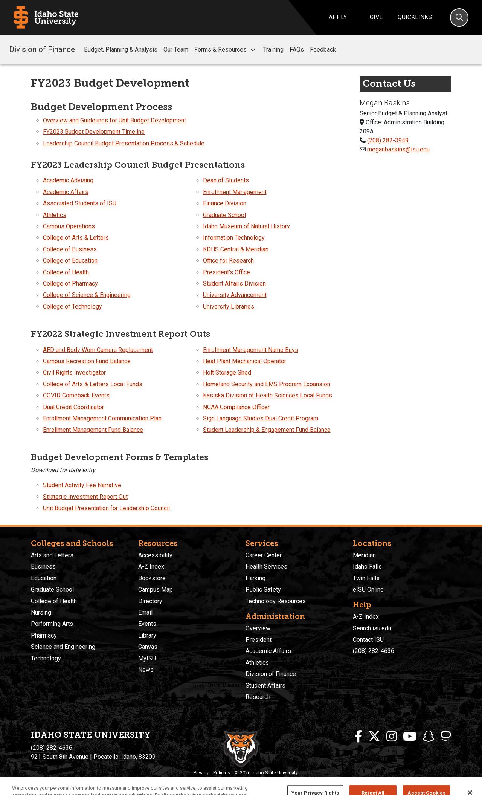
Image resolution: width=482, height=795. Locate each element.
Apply (338, 17)
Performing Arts (52, 623)
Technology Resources (276, 601)
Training (273, 49)
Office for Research (228, 260)
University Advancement (235, 294)
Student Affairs (265, 685)
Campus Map (155, 589)
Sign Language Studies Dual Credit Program (260, 418)
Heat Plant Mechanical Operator (244, 361)
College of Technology (72, 306)
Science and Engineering (63, 646)
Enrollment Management (235, 192)
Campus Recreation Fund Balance (87, 361)
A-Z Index (151, 566)
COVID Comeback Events (76, 395)
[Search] (459, 17)
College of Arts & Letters (76, 237)
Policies (221, 772)
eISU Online (368, 589)
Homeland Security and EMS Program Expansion (266, 384)
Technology (46, 658)
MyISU (147, 658)
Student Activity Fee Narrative (82, 485)
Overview (258, 628)
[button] (252, 50)
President (259, 639)
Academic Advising (68, 180)
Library (147, 635)
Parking (255, 578)
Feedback (323, 49)
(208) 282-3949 (388, 140)
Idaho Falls (367, 566)
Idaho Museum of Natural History (246, 226)
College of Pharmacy (70, 283)
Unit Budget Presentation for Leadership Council (106, 508)
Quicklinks (415, 17)
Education (43, 578)
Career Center (264, 555)
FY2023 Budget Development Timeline (94, 131)
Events (147, 623)
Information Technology (234, 237)
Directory (150, 601)
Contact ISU (368, 639)
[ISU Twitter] (374, 736)
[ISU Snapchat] (429, 736)
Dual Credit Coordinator (73, 407)
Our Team (175, 49)
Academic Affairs (65, 192)
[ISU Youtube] (409, 736)
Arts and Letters (52, 555)
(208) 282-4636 (373, 650)
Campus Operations (69, 226)
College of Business (70, 249)
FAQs (297, 49)
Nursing (41, 612)
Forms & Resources (225, 50)
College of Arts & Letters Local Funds (92, 384)
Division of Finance (42, 49)
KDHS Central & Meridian (235, 249)
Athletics (54, 215)
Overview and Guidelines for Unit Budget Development (114, 120)
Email (145, 612)
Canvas (147, 646)
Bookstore (152, 578)
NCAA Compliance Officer (236, 407)
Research (258, 696)
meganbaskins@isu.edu (398, 149)
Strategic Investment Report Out (85, 496)
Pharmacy (44, 635)
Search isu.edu (372, 628)
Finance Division (224, 203)
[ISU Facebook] (358, 736)
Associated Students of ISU (79, 203)
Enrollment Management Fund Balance (93, 429)
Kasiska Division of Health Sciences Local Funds (267, 395)
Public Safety (263, 589)
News (146, 669)
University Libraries (228, 306)
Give (376, 17)
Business (43, 566)
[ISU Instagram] (391, 736)
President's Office (226, 272)
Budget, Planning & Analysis (120, 49)
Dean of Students (226, 180)
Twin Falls (366, 578)
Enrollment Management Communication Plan (102, 418)
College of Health (66, 272)
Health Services (266, 566)
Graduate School (224, 215)
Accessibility (155, 555)
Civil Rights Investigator (74, 372)
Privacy (201, 772)
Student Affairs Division (234, 283)
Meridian (364, 555)
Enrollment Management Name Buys (250, 349)
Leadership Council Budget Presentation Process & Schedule (123, 143)
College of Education (70, 260)
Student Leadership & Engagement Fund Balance (267, 429)
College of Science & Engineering (87, 294)
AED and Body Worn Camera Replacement (98, 349)
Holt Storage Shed (227, 372)
